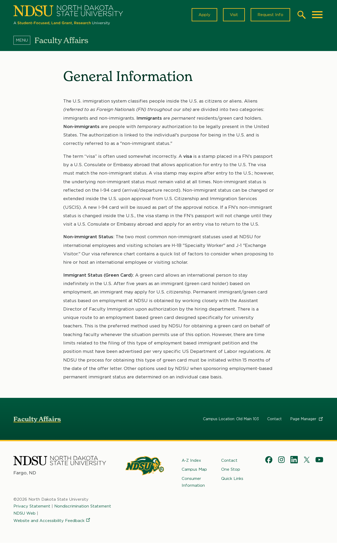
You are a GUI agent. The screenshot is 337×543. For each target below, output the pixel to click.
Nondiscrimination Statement (82, 506)
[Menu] (23, 40)
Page (307, 419)
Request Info (270, 14)
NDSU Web (24, 513)
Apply (204, 14)
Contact (274, 419)
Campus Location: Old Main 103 (231, 419)
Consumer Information (193, 482)
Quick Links (232, 478)
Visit (234, 14)
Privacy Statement (31, 506)
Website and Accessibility (52, 520)
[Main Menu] (317, 14)
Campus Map (194, 469)
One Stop (230, 469)
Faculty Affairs (37, 419)
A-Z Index (191, 460)
